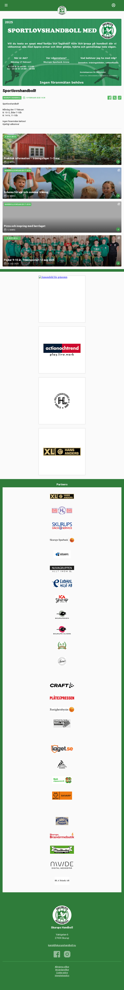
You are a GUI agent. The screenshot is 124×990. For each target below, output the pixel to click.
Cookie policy (62, 973)
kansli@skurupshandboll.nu (62, 945)
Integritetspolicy (62, 975)
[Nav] (6, 5)
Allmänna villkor (62, 967)
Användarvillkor (62, 970)
